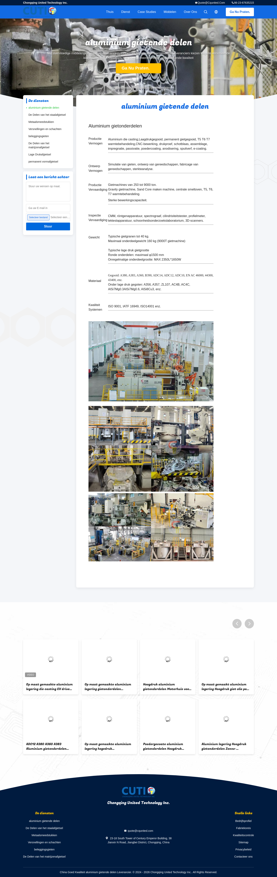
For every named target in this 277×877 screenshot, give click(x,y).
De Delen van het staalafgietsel (47, 114)
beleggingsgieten (38, 136)
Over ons (190, 11)
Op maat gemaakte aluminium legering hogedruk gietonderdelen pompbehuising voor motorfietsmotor (108, 746)
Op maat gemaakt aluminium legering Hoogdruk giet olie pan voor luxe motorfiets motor (225, 686)
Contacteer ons (243, 856)
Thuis (109, 11)
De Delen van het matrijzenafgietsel (38, 145)
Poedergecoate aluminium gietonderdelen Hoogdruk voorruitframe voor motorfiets (167, 746)
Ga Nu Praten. (240, 11)
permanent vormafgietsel (43, 161)
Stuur (48, 226)
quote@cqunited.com (211, 2)
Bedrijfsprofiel (243, 821)
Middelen (170, 11)
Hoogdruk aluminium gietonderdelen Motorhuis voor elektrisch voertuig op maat (167, 686)
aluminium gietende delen (43, 107)
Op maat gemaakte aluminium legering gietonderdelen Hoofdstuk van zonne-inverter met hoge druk (108, 686)
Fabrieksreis (243, 828)
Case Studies (147, 11)
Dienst (125, 11)
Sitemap (243, 842)
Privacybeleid (243, 849)
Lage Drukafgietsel (39, 154)
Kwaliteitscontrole (243, 835)
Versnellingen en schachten (44, 129)
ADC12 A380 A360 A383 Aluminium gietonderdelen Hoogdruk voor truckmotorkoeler (46, 746)
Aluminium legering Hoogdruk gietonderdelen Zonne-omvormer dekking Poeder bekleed (224, 746)
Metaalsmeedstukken (41, 121)
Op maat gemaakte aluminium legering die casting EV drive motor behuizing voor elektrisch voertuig (50, 686)
